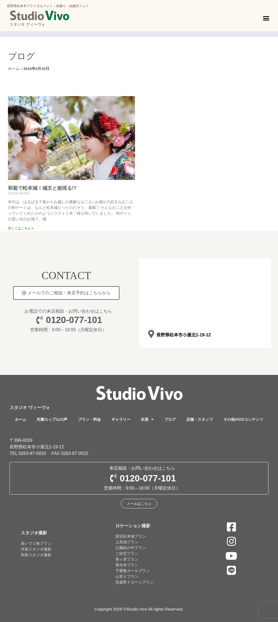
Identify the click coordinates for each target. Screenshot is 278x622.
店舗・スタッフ (199, 419)
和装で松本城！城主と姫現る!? (42, 188)
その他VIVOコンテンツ (243, 419)
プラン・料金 (89, 419)
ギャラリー (120, 419)
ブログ (21, 56)
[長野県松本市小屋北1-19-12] (151, 334)
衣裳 (147, 419)
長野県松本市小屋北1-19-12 (183, 335)
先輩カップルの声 (52, 419)
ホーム (13, 69)
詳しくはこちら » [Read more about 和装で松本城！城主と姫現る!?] (21, 228)
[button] (266, 18)
